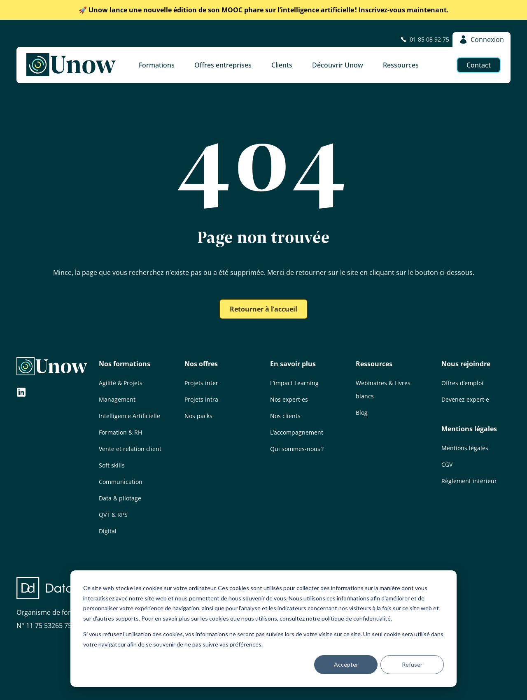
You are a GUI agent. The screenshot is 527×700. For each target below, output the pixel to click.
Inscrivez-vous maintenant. (264, 9)
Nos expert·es (289, 399)
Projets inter (201, 383)
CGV (446, 464)
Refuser (412, 664)
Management (117, 399)
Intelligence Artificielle (129, 416)
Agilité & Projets (120, 383)
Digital (108, 531)
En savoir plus (293, 363)
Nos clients (285, 416)
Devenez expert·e (465, 399)
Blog (362, 412)
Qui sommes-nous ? (297, 449)
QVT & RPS (113, 515)
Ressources (374, 363)
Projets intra (201, 399)
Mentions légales (469, 428)
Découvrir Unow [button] (337, 65)
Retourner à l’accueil (263, 309)
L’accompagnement (296, 432)
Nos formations (124, 363)
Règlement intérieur (469, 481)
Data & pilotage (120, 498)
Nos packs (198, 416)
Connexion (481, 39)
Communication (120, 482)
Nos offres (201, 363)
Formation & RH (120, 432)
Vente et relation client (130, 449)
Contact (478, 65)
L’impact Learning (294, 383)
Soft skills (112, 465)
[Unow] (71, 65)
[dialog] (263, 628)
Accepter (346, 664)
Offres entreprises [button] (223, 65)
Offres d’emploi (462, 383)
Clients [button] (281, 65)
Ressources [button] (401, 65)
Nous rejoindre (465, 363)
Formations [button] (157, 65)
